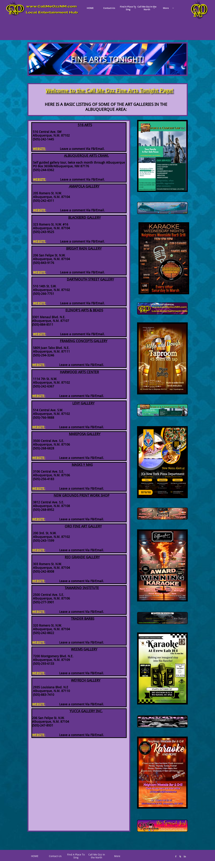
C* (138, 855)
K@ (149, 854)
